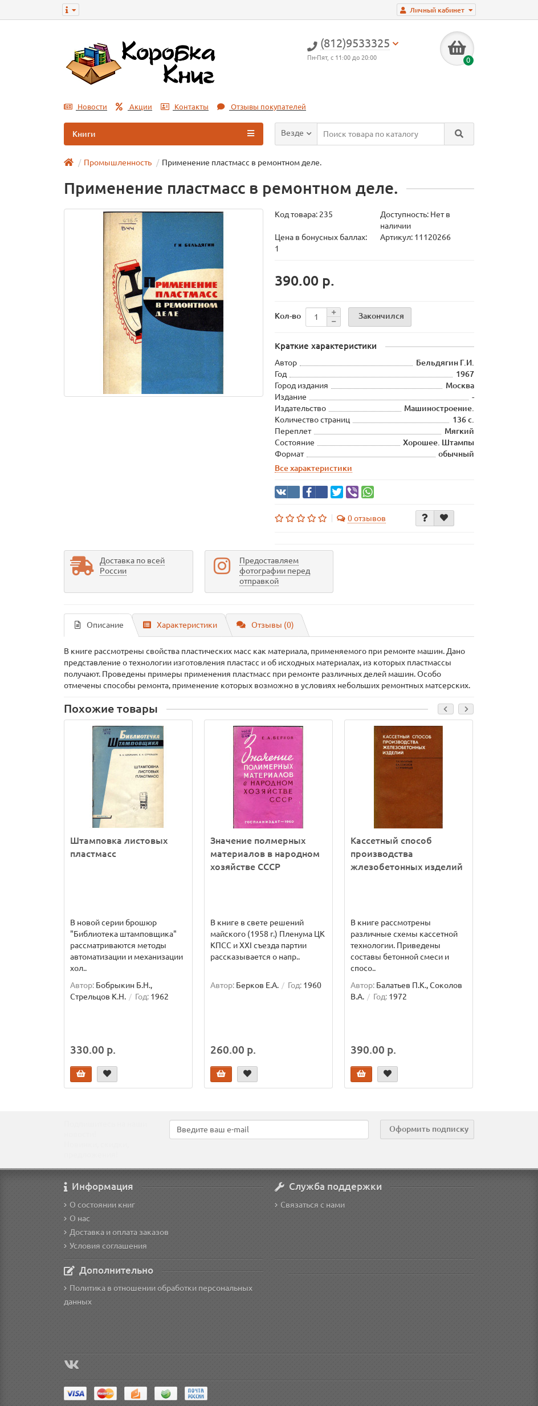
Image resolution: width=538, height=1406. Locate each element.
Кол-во (288, 315)
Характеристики (180, 624)
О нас (77, 1218)
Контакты (185, 107)
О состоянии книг (99, 1204)
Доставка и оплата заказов (116, 1232)
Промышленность (118, 162)
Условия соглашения (105, 1245)
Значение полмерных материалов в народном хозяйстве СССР (265, 853)
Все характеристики (313, 468)
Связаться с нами (310, 1204)
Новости (85, 107)
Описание (99, 624)
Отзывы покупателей (261, 107)
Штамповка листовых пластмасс (119, 847)
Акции (134, 107)
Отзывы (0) (265, 624)
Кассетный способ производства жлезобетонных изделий (406, 853)
